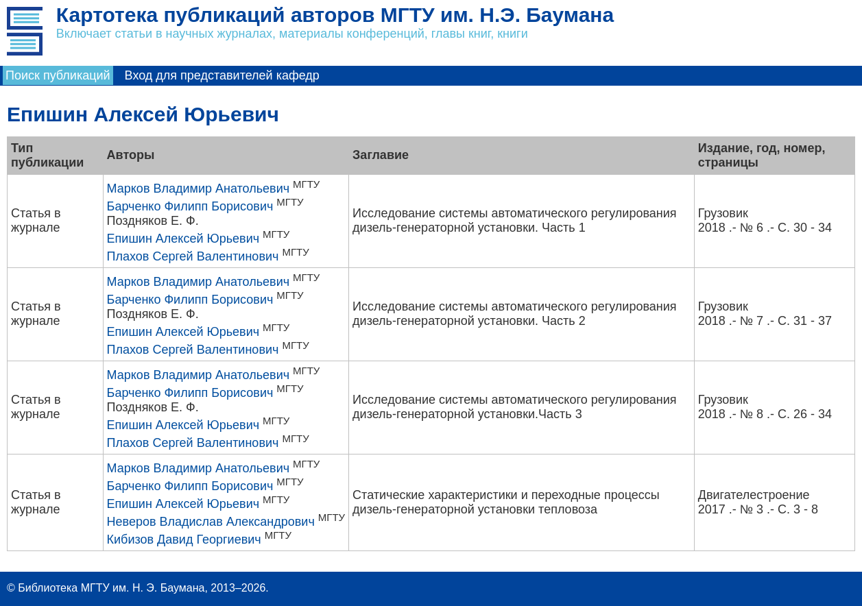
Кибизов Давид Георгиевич (184, 539)
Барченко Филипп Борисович (190, 206)
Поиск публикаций (57, 75)
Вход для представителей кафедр (222, 75)
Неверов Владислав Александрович (211, 522)
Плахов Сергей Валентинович (193, 256)
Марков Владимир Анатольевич (198, 188)
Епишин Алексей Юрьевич (183, 238)
